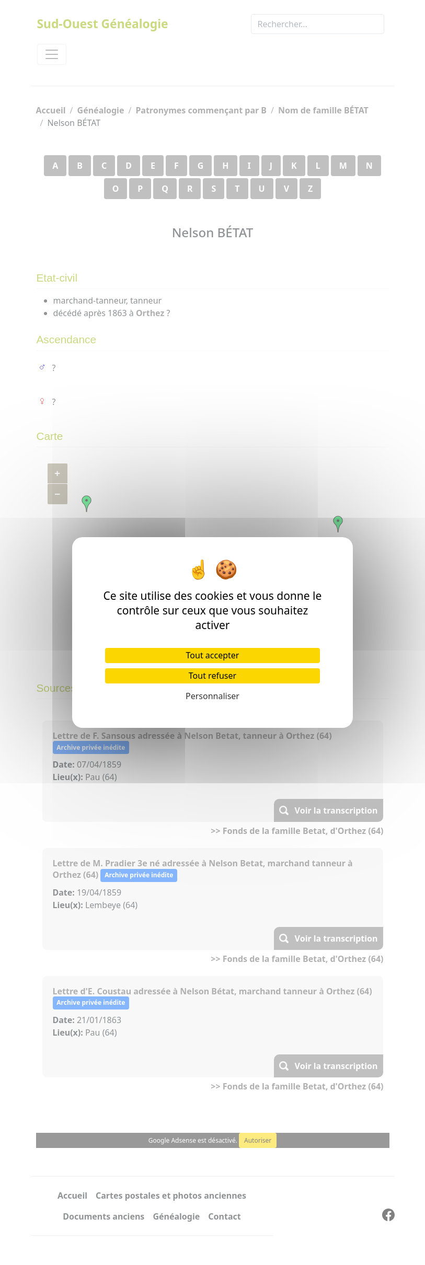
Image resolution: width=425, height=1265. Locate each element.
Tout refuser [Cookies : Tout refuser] (212, 675)
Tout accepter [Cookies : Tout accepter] (212, 655)
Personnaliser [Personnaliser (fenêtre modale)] (212, 696)
